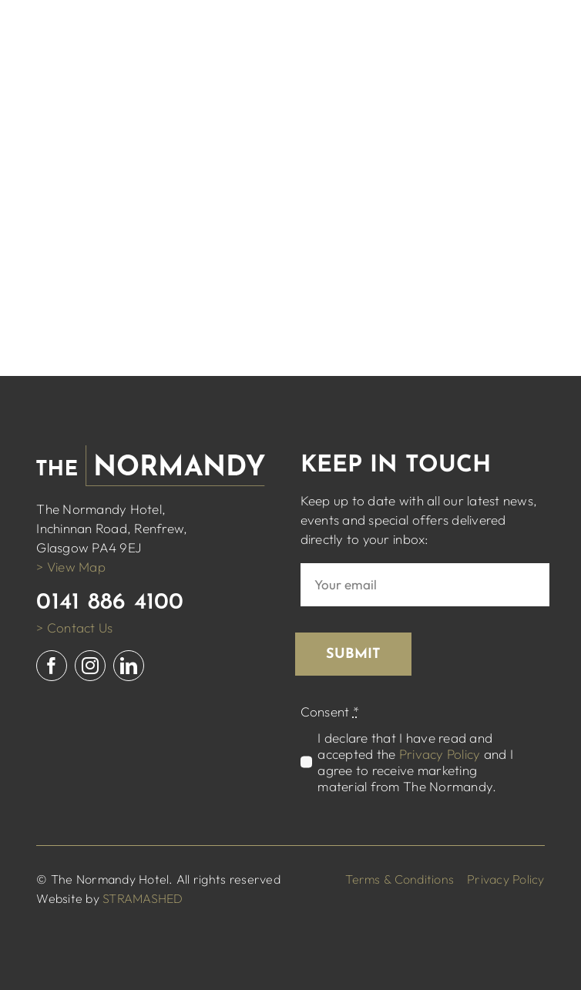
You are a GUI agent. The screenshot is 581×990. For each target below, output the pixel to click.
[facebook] (51, 665)
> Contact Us (74, 627)
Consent (330, 711)
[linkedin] (128, 665)
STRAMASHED (142, 898)
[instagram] (90, 665)
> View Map (71, 567)
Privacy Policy (440, 754)
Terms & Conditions (399, 879)
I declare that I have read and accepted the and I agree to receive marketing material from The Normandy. (414, 762)
